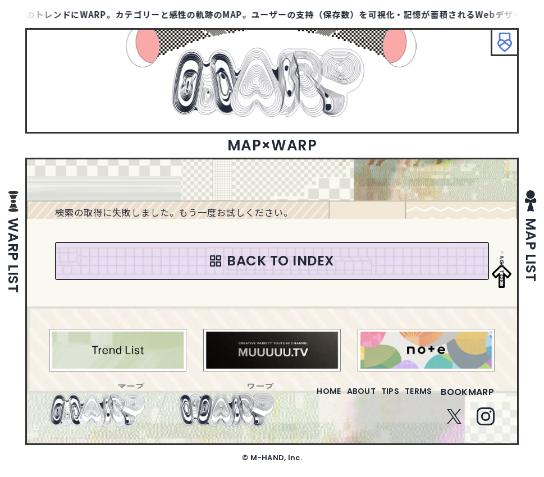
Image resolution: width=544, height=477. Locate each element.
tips (376, 398)
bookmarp (467, 398)
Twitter (454, 423)
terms (414, 398)
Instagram (486, 423)
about (338, 398)
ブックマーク (499, 47)
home (297, 398)
